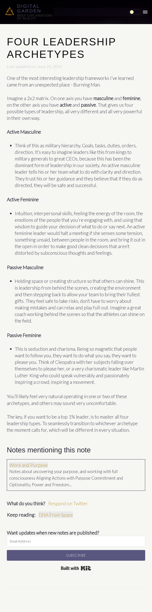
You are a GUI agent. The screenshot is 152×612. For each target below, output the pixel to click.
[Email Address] (76, 540)
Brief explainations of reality (34, 17)
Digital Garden (29, 8)
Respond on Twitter (68, 502)
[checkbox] (135, 12)
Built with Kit (76, 567)
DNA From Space (56, 513)
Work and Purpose (28, 464)
